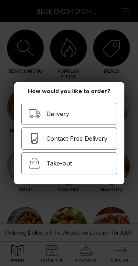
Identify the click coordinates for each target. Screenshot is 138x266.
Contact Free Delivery (67, 138)
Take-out (50, 163)
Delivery (48, 113)
